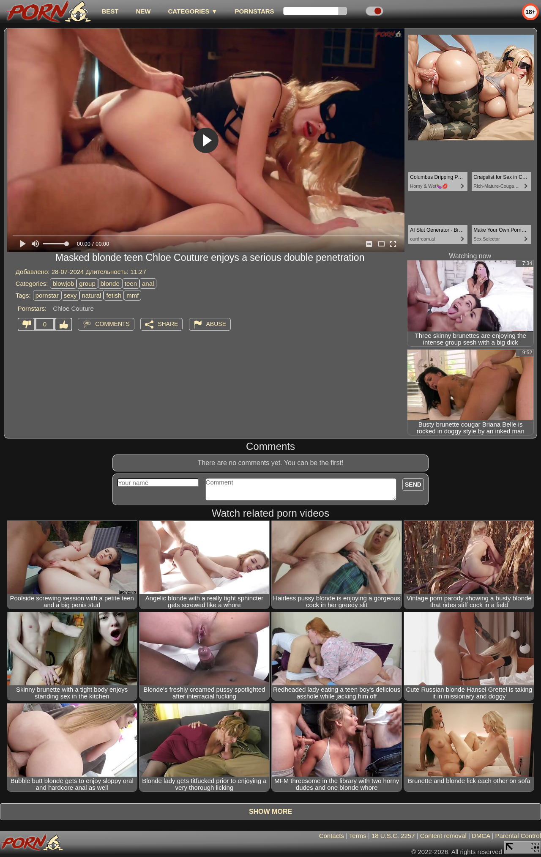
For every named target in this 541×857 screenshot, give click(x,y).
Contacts (331, 835)
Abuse (216, 323)
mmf (132, 295)
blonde (110, 283)
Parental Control (518, 835)
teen (131, 283)
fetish (113, 295)
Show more (270, 811)
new (143, 11)
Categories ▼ (192, 11)
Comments (112, 323)
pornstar (47, 295)
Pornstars (254, 11)
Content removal (443, 835)
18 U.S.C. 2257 (393, 835)
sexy (70, 295)
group (87, 283)
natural (91, 295)
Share (168, 323)
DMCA (481, 835)
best (109, 11)
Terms (357, 835)
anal (148, 283)
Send (413, 484)
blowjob (63, 283)
